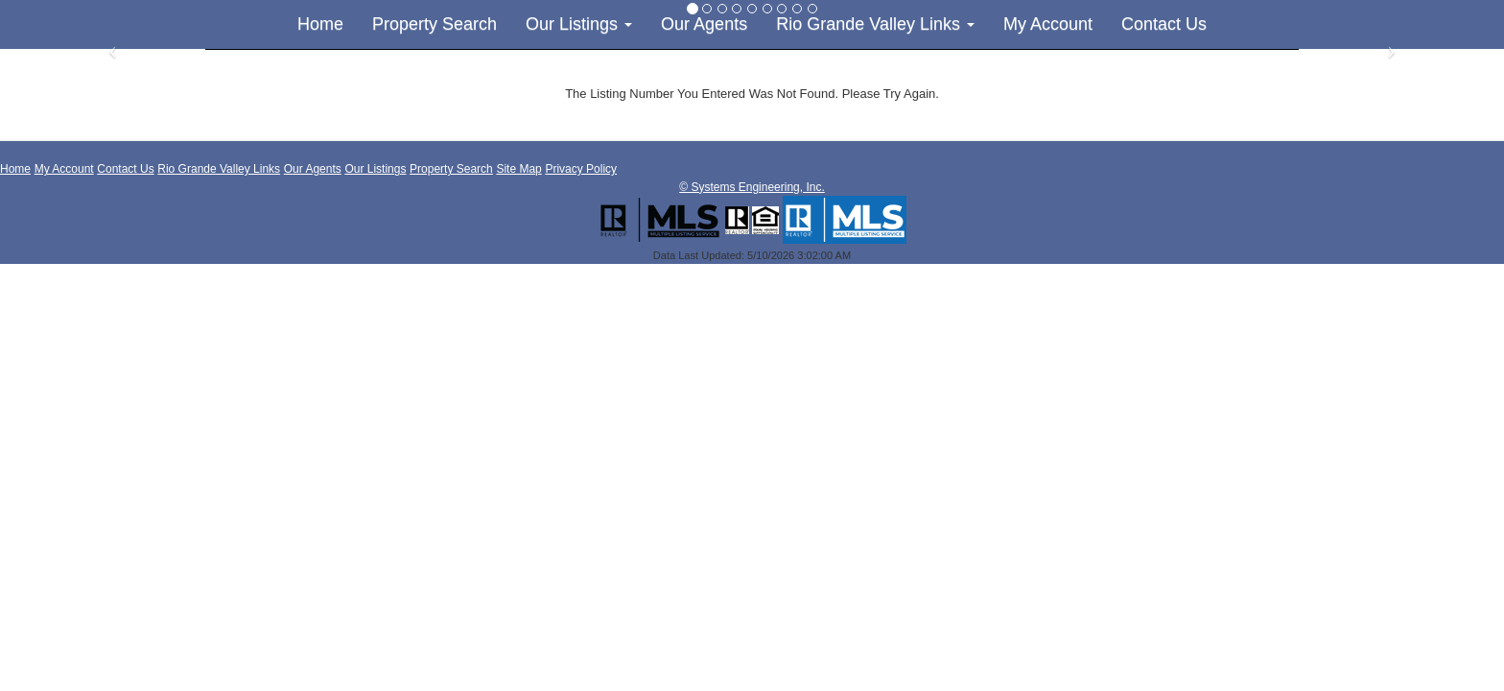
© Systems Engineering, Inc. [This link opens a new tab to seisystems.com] (752, 187)
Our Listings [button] (579, 24)
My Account (1048, 24)
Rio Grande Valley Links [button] (875, 24)
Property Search (434, 24)
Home (320, 24)
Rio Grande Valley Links (218, 169)
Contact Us (1164, 24)
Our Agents (704, 24)
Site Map (518, 169)
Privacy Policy (581, 169)
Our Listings (375, 169)
